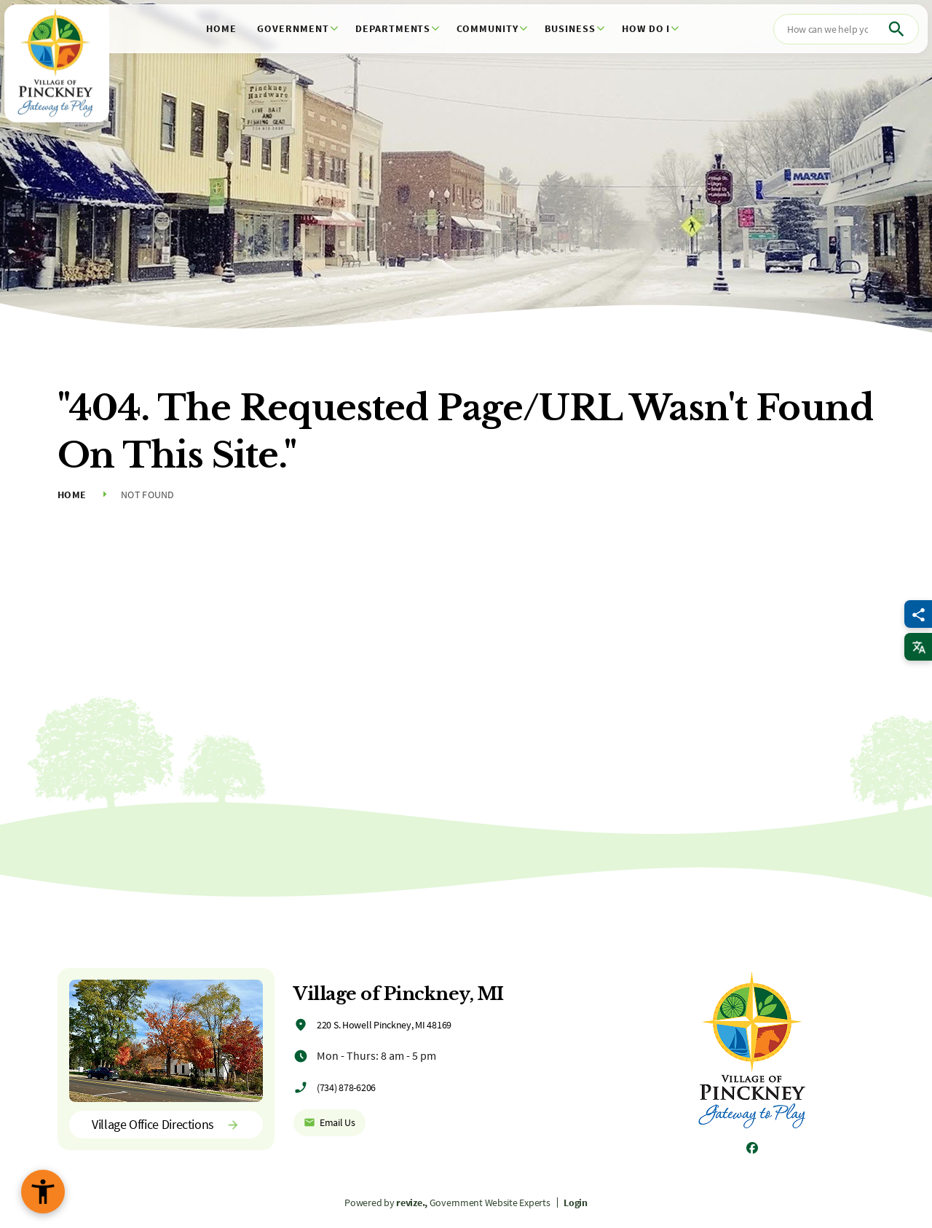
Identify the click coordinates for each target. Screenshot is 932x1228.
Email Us (329, 1122)
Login (576, 1202)
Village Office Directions (166, 1124)
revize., (411, 1202)
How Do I (646, 28)
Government (293, 28)
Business (570, 28)
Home (221, 28)
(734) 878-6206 (346, 1087)
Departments (393, 28)
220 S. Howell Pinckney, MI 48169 (384, 1024)
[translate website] (918, 647)
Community (487, 28)
